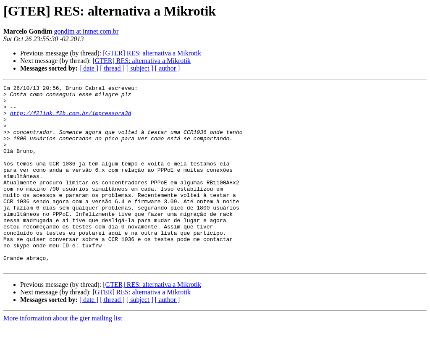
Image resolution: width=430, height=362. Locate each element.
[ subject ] (139, 68)
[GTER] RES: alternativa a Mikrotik (152, 53)
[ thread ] (112, 68)
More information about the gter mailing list (62, 354)
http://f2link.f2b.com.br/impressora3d (70, 119)
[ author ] (167, 68)
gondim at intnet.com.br (86, 31)
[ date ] (88, 68)
